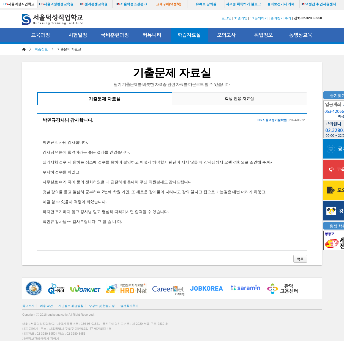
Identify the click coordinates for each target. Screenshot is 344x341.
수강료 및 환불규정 (102, 305)
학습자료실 (189, 35)
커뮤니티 (152, 35)
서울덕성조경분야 (131, 4)
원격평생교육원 (94, 4)
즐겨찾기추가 (129, 305)
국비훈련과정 (115, 35)
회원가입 (240, 18)
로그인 (226, 18)
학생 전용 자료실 (239, 98)
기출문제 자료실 (105, 99)
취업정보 (263, 35)
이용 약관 (46, 305)
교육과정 (40, 35)
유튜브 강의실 (206, 4)
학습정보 (41, 49)
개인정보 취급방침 (70, 305)
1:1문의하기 (259, 18)
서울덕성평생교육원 (56, 4)
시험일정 (78, 35)
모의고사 (226, 35)
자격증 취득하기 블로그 (243, 4)
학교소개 (28, 305)
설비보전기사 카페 (280, 4)
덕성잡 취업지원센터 (318, 4)
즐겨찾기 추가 (281, 18)
